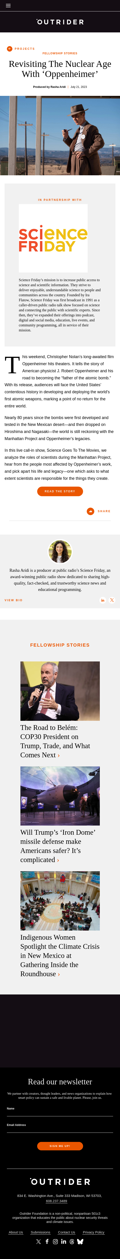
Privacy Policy (93, 1232)
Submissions (40, 1232)
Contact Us (66, 1232)
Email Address (16, 1125)
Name (10, 1108)
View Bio (14, 600)
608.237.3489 (56, 1201)
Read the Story (60, 491)
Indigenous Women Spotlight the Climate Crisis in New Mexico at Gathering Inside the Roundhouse (60, 955)
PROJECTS (25, 48)
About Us (16, 1232)
